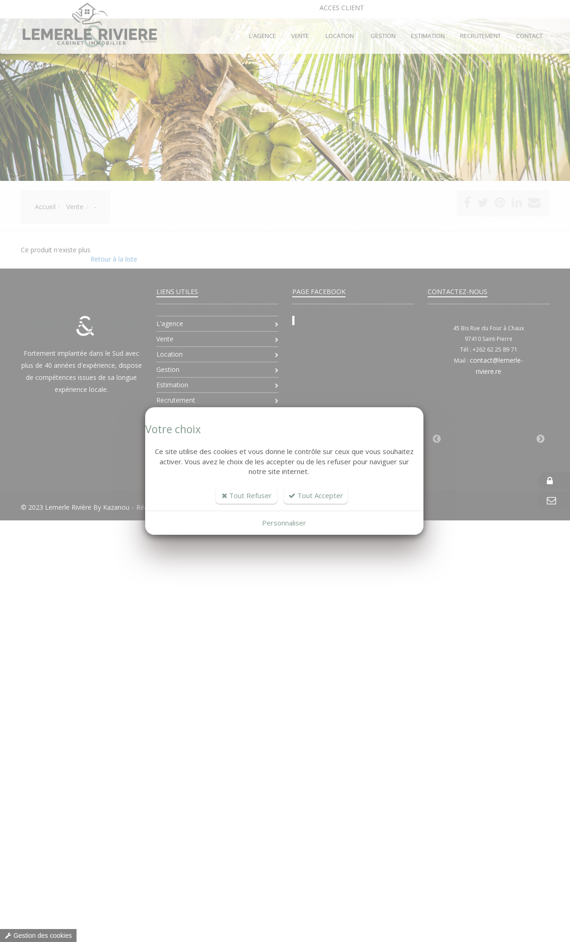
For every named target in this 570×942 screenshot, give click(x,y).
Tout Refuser (247, 495)
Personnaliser (284, 522)
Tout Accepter (315, 495)
